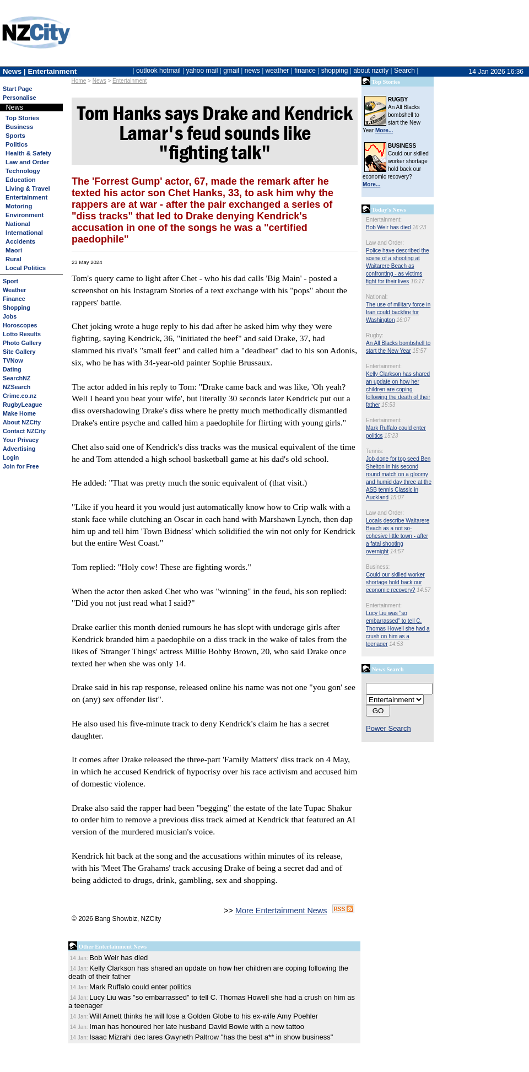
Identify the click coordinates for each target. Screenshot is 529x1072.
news (252, 70)
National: (376, 297)
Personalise (19, 97)
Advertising (19, 448)
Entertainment (129, 81)
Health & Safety (28, 153)
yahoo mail (202, 70)
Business (19, 126)
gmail (231, 70)
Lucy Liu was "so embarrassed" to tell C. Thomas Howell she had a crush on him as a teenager (398, 628)
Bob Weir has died (388, 227)
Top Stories (22, 118)
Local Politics (26, 268)
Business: (378, 567)
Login (11, 457)
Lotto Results (22, 334)
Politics (17, 144)
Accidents (20, 241)
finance (305, 70)
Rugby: (375, 335)
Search (404, 70)
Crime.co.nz (19, 395)
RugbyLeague (22, 404)
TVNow (13, 360)
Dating (12, 369)
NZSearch (16, 387)
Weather (14, 290)
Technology (23, 171)
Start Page (17, 88)
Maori (14, 250)
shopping (334, 70)
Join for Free (21, 466)
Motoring (19, 206)
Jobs (10, 316)
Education (21, 179)
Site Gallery (19, 351)
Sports (15, 135)
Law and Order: (385, 243)
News (99, 81)
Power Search (388, 728)
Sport (10, 281)
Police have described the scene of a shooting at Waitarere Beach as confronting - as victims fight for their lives (397, 265)
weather (277, 70)
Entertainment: (384, 220)
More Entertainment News (281, 910)
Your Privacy (21, 440)
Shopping (16, 307)
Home (79, 81)
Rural (13, 259)
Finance (14, 298)
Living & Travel (28, 188)
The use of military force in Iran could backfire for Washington (398, 312)
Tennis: (375, 451)
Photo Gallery (22, 343)
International (24, 232)
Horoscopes (20, 325)
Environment (25, 215)
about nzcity (370, 70)
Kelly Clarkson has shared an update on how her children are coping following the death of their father (398, 389)
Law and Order (27, 162)
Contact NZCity (24, 431)
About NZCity (22, 422)
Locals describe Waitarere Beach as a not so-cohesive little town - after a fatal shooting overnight (397, 536)
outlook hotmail (158, 70)
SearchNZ (16, 378)
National (18, 223)
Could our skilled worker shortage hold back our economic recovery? (395, 582)
